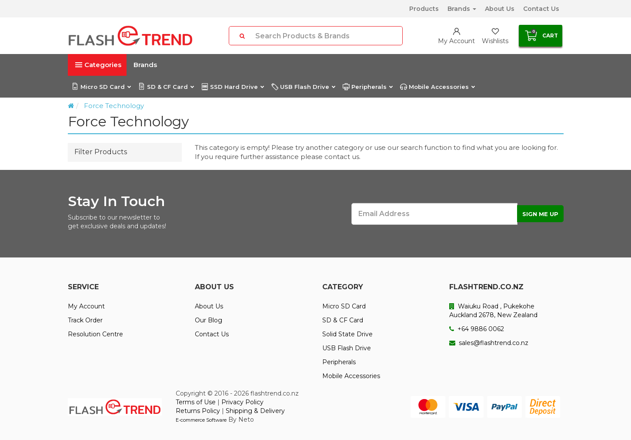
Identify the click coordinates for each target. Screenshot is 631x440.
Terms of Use (196, 402)
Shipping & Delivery (255, 411)
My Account (86, 306)
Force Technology (114, 106)
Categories (98, 65)
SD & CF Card (166, 86)
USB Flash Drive (303, 86)
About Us (499, 9)
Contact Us (541, 9)
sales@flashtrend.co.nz (488, 343)
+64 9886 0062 (476, 329)
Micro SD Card (101, 86)
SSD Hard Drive (232, 86)
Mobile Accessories (437, 86)
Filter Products (100, 152)
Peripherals (367, 86)
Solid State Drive (347, 334)
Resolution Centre (95, 334)
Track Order (85, 320)
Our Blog (208, 320)
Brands (461, 9)
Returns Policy (198, 411)
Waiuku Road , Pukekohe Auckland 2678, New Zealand (493, 310)
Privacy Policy (242, 402)
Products (424, 9)
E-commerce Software (201, 420)
